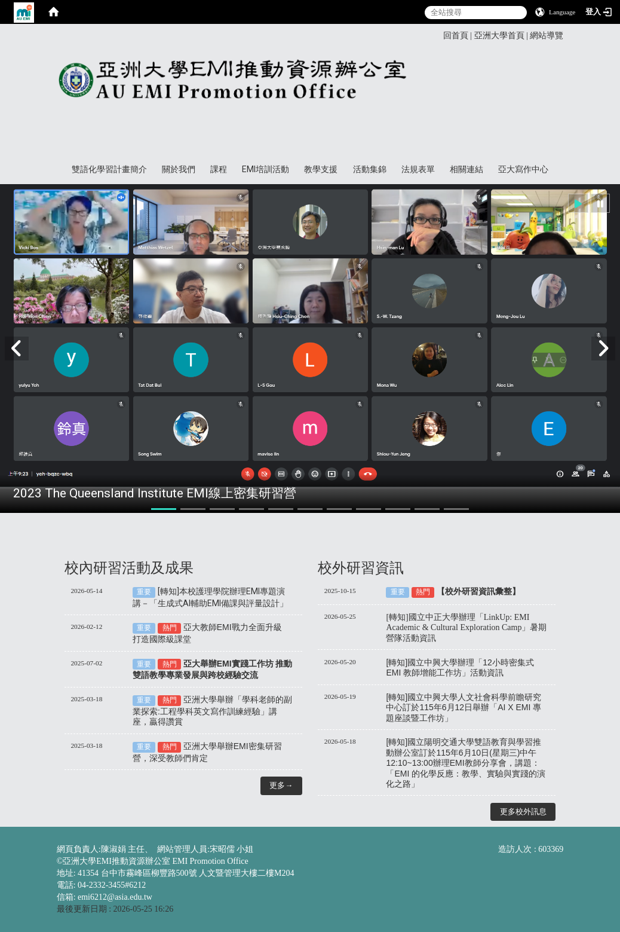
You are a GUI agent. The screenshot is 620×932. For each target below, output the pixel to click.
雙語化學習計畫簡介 (109, 169)
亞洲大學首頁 (499, 35)
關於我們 (178, 169)
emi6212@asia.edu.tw (115, 897)
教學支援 (320, 169)
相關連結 (466, 169)
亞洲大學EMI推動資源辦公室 (305, 94)
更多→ (281, 785)
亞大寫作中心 (523, 169)
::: (439, 34)
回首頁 (455, 35)
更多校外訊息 (523, 811)
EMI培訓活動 (265, 169)
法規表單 (418, 169)
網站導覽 (546, 35)
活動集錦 (369, 169)
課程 (218, 169)
